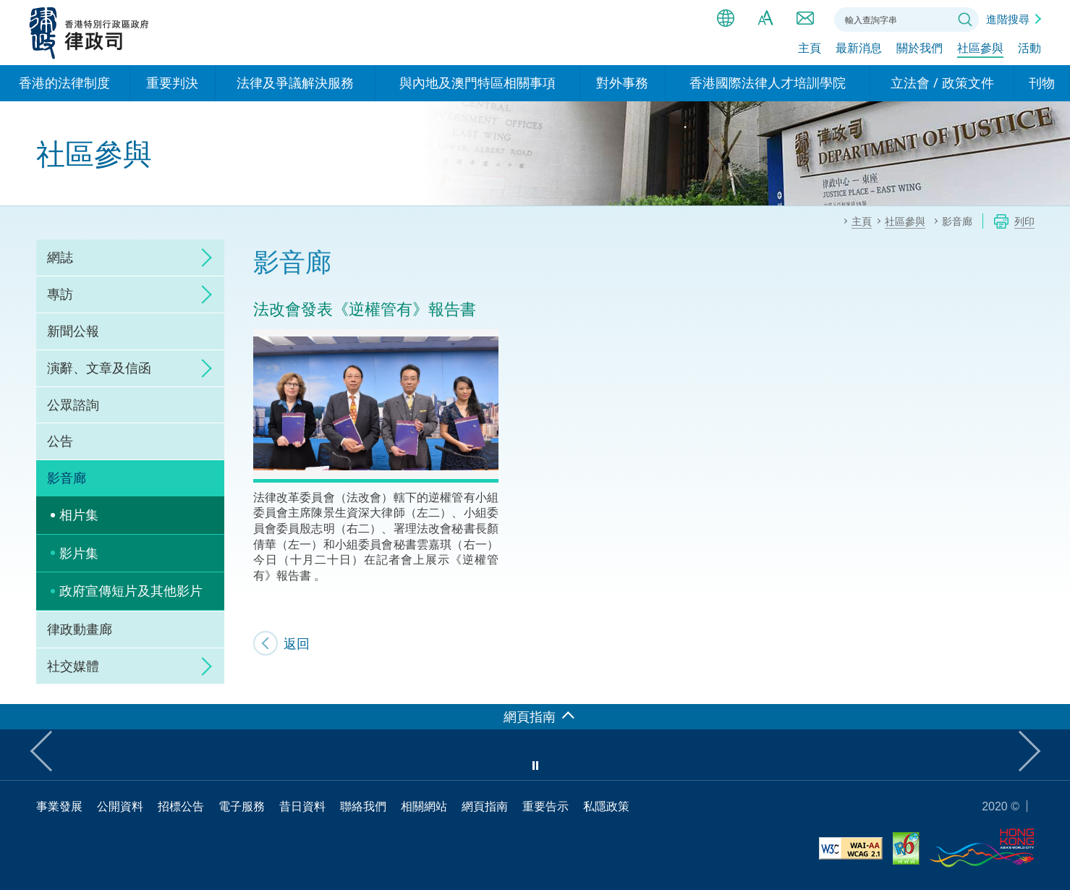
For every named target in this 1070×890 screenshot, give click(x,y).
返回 (297, 643)
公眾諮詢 (73, 404)
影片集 (78, 552)
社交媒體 (73, 665)
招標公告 (181, 806)
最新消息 (859, 48)
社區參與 (980, 48)
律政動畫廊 (79, 628)
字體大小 (765, 18)
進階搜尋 (1007, 19)
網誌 (60, 257)
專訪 (60, 293)
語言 (725, 18)
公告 (60, 440)
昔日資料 (302, 806)
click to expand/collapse (202, 257)
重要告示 (545, 806)
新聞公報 (73, 330)
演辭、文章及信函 (99, 367)
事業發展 (59, 806)
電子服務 (241, 806)
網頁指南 (485, 806)
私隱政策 (606, 806)
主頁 (809, 48)
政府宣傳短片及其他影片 (131, 590)
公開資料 (120, 806)
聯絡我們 (805, 18)
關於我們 (919, 48)
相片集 (78, 514)
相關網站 (424, 806)
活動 (1029, 48)
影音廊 (66, 477)
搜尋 (965, 19)
